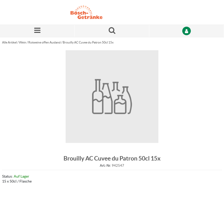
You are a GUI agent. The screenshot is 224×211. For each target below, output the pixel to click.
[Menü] (37, 31)
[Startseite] (95, 12)
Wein (22, 42)
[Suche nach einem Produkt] (112, 31)
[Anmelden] (186, 31)
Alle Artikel (9, 42)
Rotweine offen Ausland (44, 42)
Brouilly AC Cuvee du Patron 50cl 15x (88, 42)
